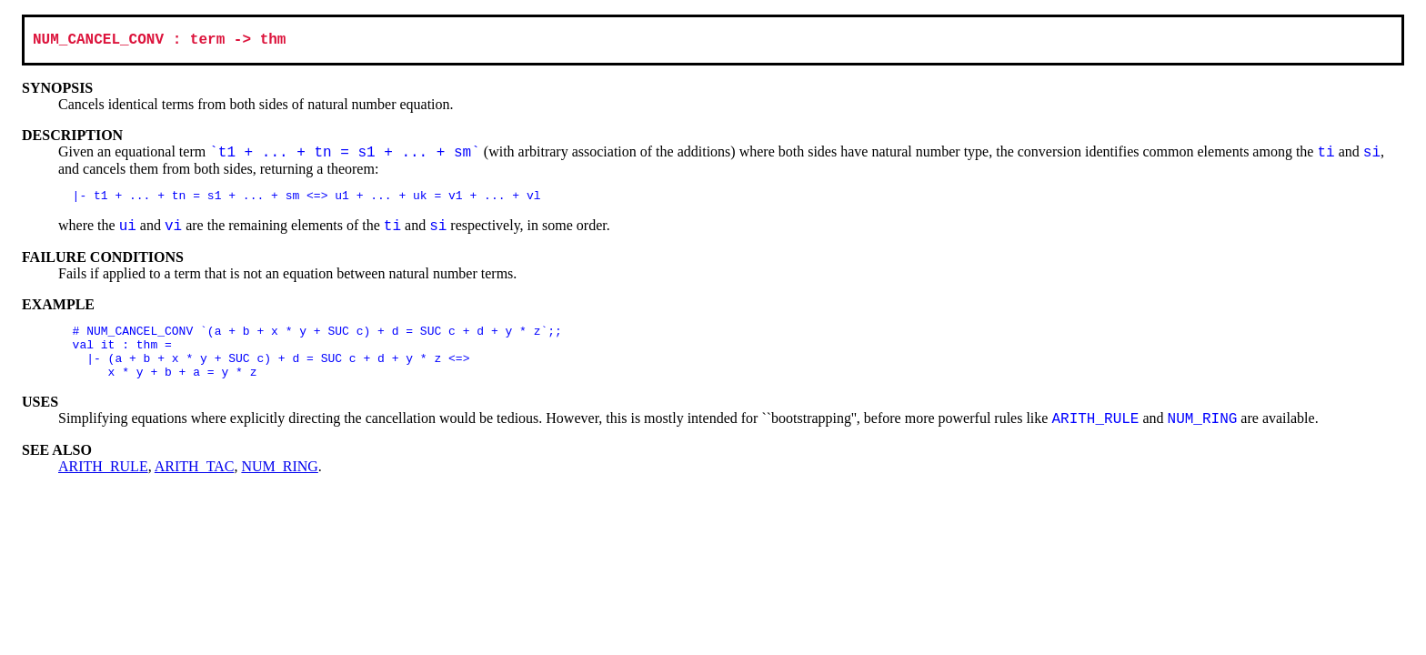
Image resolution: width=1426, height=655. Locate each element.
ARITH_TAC (195, 483)
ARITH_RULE (103, 483)
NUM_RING (279, 483)
